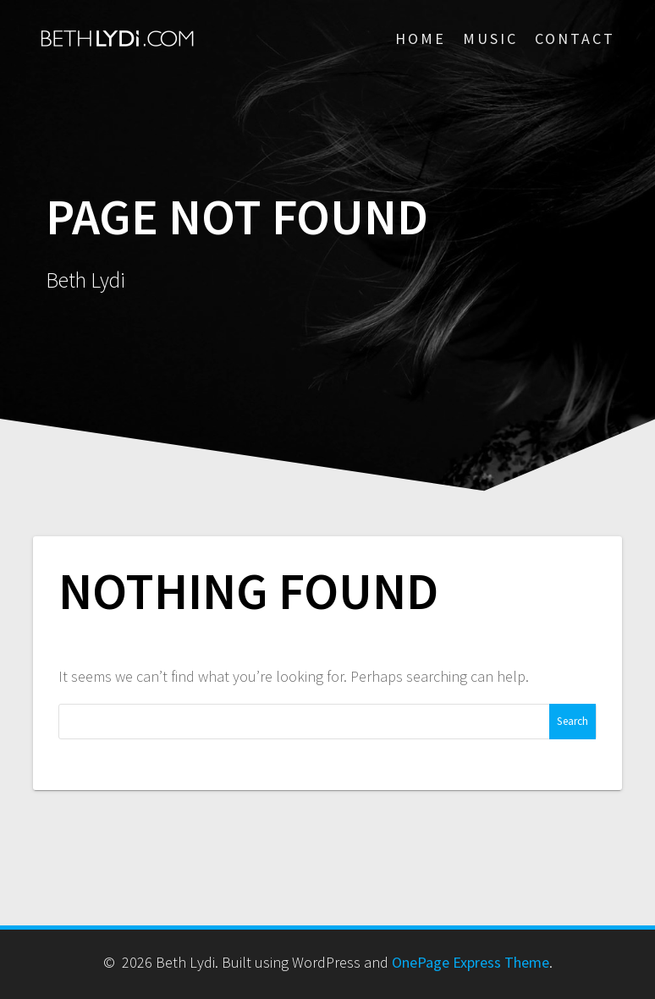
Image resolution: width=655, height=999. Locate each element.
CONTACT (575, 38)
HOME (420, 38)
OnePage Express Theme (470, 962)
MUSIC (490, 38)
